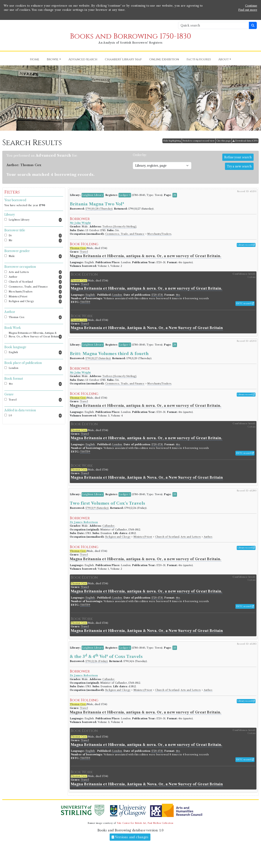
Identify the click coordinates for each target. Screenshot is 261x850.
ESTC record (245, 303)
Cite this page (223, 140)
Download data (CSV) (245, 140)
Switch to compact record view (199, 140)
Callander (108, 525)
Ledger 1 (124, 195)
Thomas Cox (35, 317)
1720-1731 (157, 294)
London (35, 368)
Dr (35, 236)
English (35, 352)
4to (35, 384)
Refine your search (238, 157)
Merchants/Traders (35, 292)
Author (35, 277)
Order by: (140, 155)
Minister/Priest (35, 297)
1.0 (35, 416)
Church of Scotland (35, 282)
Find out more (247, 10)
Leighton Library (35, 220)
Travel (35, 400)
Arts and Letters (35, 272)
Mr (35, 241)
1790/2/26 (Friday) (97, 661)
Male (35, 256)
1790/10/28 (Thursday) (99, 208)
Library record (246, 245)
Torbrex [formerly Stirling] (119, 226)
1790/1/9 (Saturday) (97, 508)
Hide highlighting (172, 140)
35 (174, 494)
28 (174, 195)
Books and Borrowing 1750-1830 (130, 36)
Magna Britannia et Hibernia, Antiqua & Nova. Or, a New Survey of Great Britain (35, 335)
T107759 (85, 302)
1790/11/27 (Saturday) (98, 358)
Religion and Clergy (35, 301)
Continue (251, 5)
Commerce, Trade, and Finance (35, 287)
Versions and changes (130, 837)
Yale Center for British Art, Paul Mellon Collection (145, 823)
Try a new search (239, 166)
